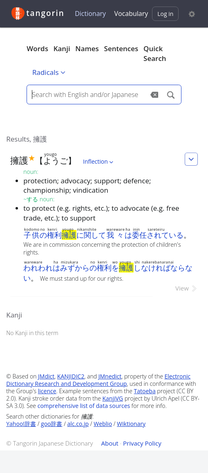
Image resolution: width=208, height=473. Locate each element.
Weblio (103, 424)
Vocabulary (131, 13)
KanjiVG (113, 398)
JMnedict (110, 376)
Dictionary (90, 13)
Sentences (121, 48)
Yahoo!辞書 (21, 424)
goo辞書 (51, 424)
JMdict (46, 376)
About (109, 443)
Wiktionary (131, 424)
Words (37, 48)
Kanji (62, 48)
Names (86, 48)
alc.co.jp (78, 424)
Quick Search (154, 53)
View (186, 288)
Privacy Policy (142, 443)
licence (47, 391)
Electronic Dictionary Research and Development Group (98, 379)
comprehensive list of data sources (84, 406)
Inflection (99, 161)
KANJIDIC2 (71, 376)
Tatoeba (145, 391)
